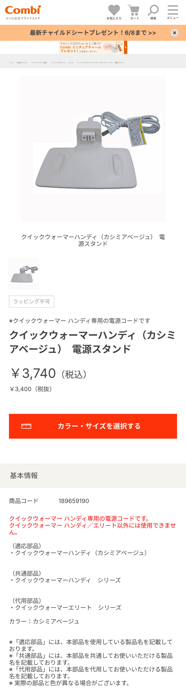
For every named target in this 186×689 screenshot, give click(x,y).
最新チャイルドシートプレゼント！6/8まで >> (93, 32)
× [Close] (174, 33)
